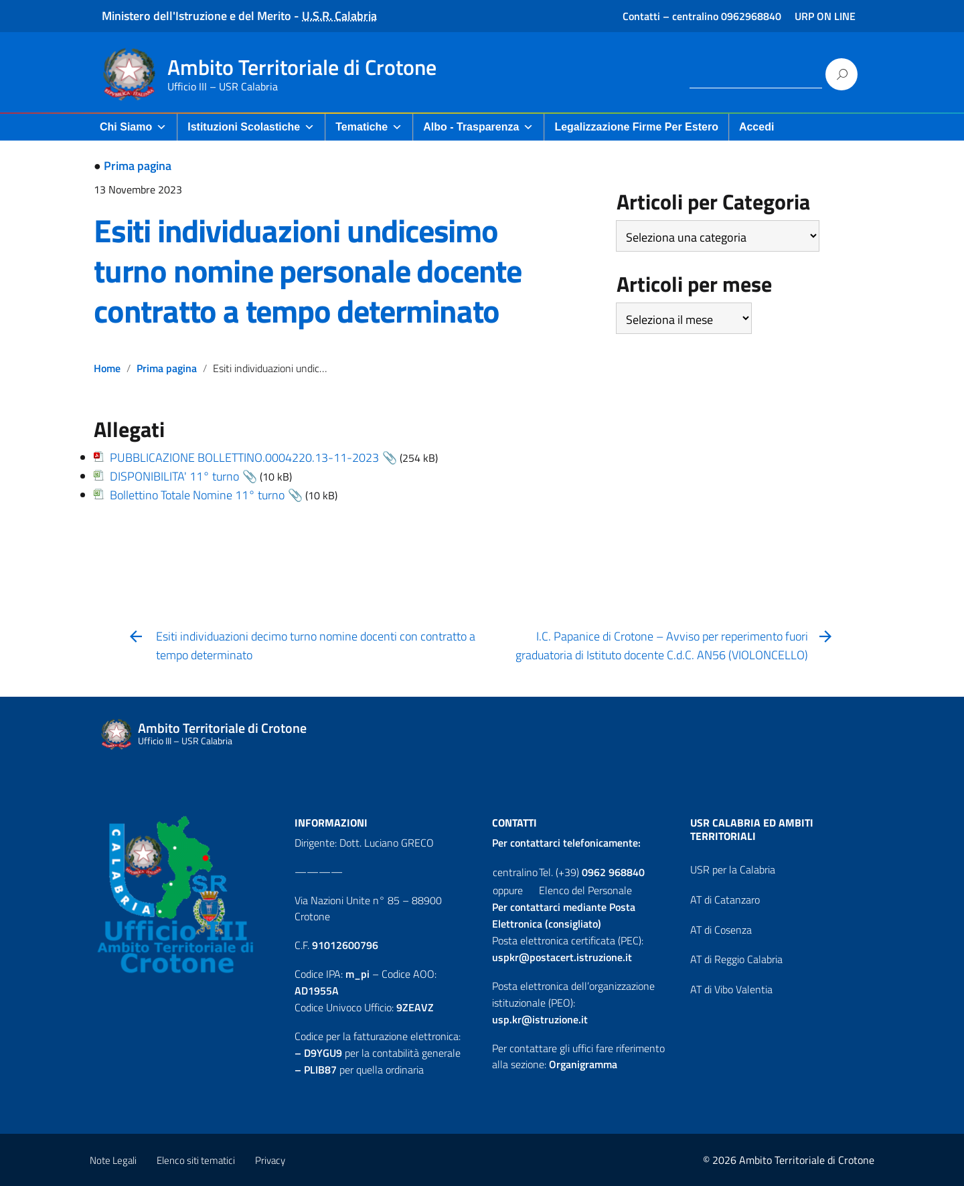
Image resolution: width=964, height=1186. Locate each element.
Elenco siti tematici (196, 1160)
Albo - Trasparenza (478, 127)
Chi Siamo (133, 127)
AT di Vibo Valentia (731, 989)
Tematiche (368, 127)
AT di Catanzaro (725, 900)
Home (107, 368)
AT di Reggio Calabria (736, 959)
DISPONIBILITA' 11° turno (174, 476)
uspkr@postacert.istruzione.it (562, 957)
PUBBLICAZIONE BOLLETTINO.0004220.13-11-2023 (244, 457)
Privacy (270, 1160)
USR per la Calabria (732, 869)
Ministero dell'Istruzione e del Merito (196, 16)
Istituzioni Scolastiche (251, 127)
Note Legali (113, 1160)
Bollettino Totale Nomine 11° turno (197, 495)
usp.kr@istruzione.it (540, 1019)
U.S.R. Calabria (339, 16)
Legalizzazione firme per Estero (636, 127)
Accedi (756, 127)
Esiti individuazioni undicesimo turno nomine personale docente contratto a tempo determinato (307, 270)
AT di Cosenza (721, 930)
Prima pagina (137, 166)
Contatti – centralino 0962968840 (702, 16)
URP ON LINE (825, 16)
